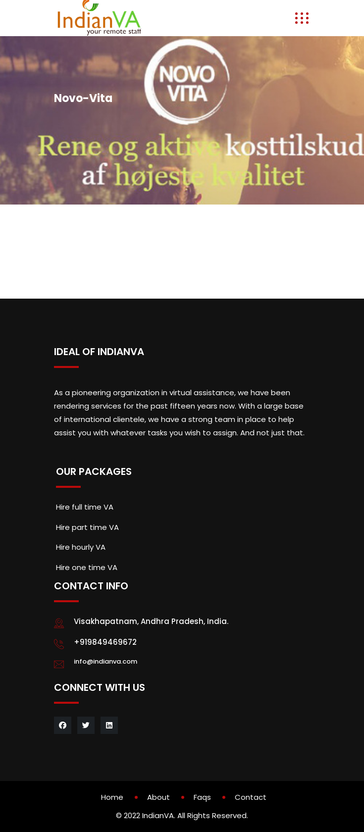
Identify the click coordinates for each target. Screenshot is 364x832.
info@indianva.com (105, 661)
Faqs (202, 797)
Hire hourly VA (80, 547)
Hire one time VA (86, 567)
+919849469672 (105, 642)
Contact (250, 797)
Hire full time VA (84, 507)
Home (112, 797)
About (158, 797)
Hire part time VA (87, 527)
